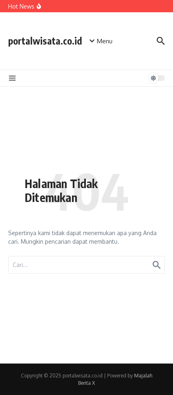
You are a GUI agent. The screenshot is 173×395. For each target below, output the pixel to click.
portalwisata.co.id (45, 41)
